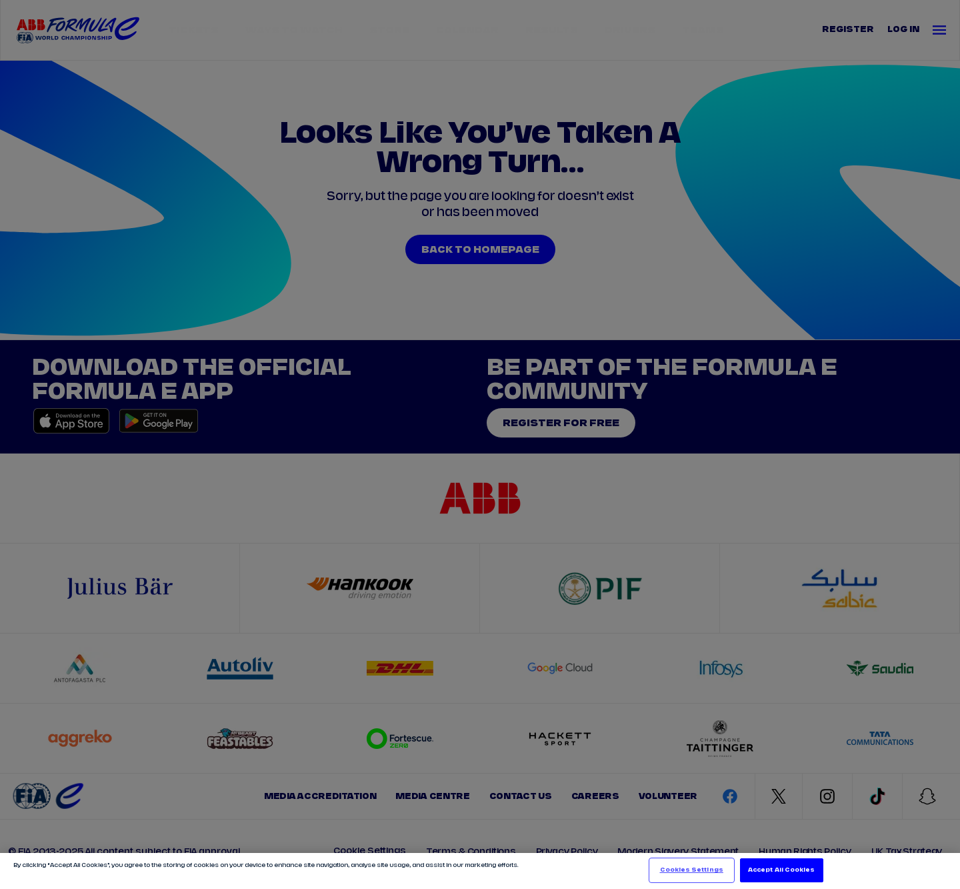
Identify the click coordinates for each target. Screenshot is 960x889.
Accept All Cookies (781, 870)
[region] (480, 871)
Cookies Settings (691, 870)
